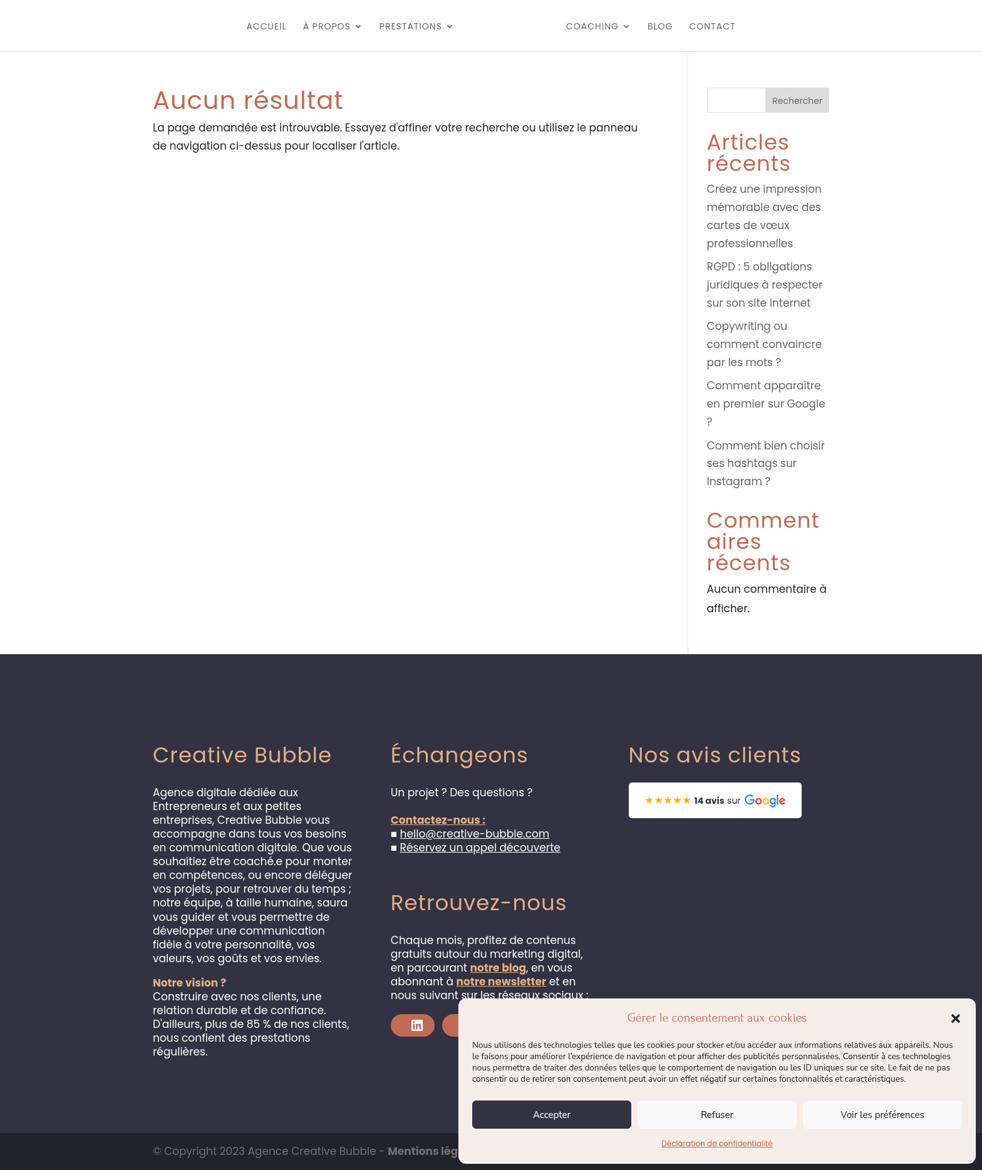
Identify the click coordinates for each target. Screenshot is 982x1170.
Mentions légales (434, 1151)
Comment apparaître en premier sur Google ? (766, 403)
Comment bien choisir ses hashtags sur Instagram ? (766, 464)
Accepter (552, 1115)
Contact (728, 27)
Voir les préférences (882, 1115)
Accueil (251, 27)
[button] (955, 1018)
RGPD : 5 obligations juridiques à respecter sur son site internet (765, 284)
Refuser (717, 1115)
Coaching (607, 27)
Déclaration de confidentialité (716, 1143)
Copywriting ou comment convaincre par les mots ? (764, 344)
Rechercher (797, 101)
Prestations (395, 27)
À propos (312, 27)
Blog (675, 27)
